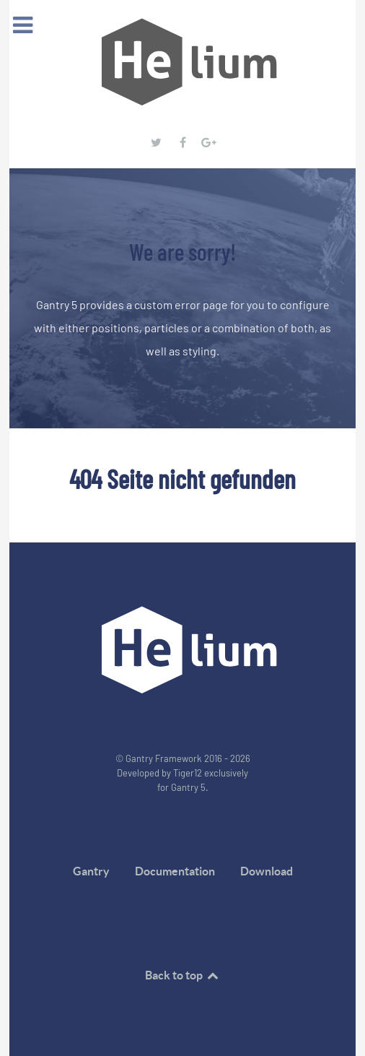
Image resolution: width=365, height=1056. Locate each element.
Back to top (182, 975)
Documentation (175, 871)
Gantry (91, 871)
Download (266, 871)
